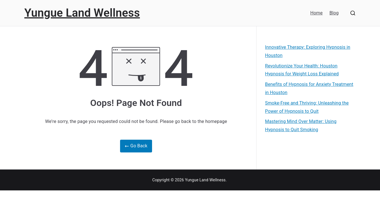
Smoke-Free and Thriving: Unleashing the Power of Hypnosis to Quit (307, 107)
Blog (334, 13)
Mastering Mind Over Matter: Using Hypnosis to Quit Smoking (300, 125)
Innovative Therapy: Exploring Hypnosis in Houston (307, 51)
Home (316, 13)
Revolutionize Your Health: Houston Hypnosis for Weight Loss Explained (302, 70)
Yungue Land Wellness (82, 13)
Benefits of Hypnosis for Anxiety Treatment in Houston (309, 88)
